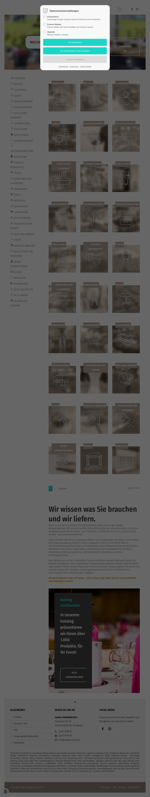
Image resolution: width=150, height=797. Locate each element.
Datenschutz (63, 67)
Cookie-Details (85, 67)
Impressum (74, 67)
